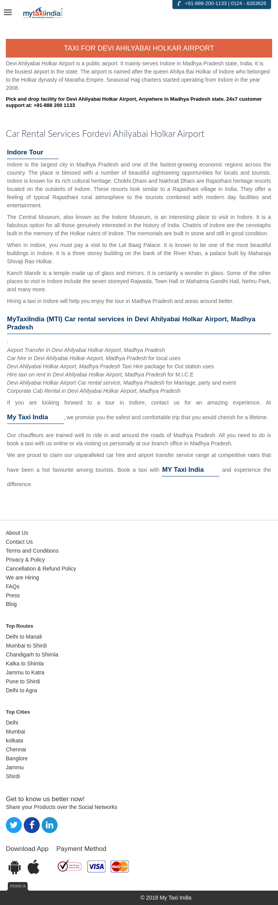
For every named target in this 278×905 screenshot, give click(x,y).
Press (13, 595)
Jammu (15, 767)
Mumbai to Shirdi (26, 645)
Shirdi (13, 776)
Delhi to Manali (24, 637)
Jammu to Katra (25, 672)
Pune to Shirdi (23, 681)
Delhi (12, 722)
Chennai (16, 749)
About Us (17, 533)
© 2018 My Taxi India (166, 897)
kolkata (14, 740)
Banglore (17, 758)
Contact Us (19, 542)
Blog (11, 604)
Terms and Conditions (32, 551)
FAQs (12, 586)
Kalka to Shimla (25, 663)
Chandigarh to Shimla (32, 654)
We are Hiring (22, 577)
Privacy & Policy (25, 560)
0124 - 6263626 (248, 3)
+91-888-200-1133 (206, 3)
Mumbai (15, 731)
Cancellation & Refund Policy (41, 568)
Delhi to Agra (21, 690)
